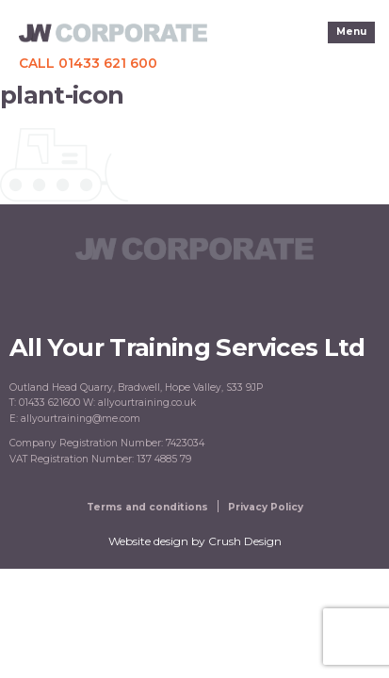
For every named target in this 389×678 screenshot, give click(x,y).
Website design (148, 541)
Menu (351, 31)
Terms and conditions (147, 507)
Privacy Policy (265, 507)
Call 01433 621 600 (88, 63)
